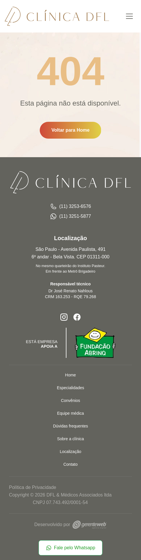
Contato (70, 464)
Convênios (70, 400)
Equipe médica (70, 413)
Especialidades (70, 387)
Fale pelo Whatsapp (70, 548)
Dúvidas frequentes (70, 426)
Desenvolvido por (70, 524)
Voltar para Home (70, 130)
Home (70, 375)
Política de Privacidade (32, 487)
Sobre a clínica (70, 438)
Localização (70, 451)
